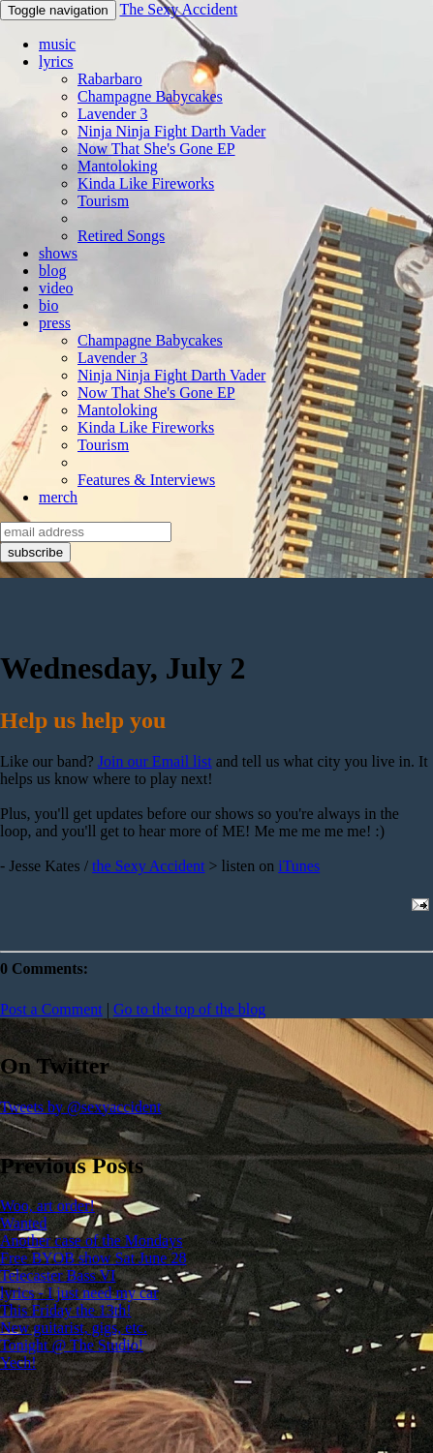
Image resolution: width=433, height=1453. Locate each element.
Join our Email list (155, 761)
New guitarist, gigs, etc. (73, 1327)
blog (52, 270)
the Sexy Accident (148, 866)
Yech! (18, 1362)
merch (58, 497)
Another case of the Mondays (91, 1240)
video (56, 288)
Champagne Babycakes (150, 96)
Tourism (103, 201)
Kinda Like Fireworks (145, 183)
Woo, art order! (47, 1205)
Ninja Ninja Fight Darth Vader (171, 131)
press (55, 323)
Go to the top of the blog (189, 1009)
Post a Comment (51, 1009)
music (57, 44)
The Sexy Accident (178, 9)
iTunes (299, 866)
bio (48, 305)
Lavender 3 (112, 114)
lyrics (56, 61)
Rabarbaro (109, 79)
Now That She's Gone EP (156, 148)
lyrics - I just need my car (79, 1293)
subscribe (35, 552)
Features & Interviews (146, 479)
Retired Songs (121, 235)
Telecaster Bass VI (57, 1275)
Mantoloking (117, 166)
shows (58, 253)
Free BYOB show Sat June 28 (93, 1258)
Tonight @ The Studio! (71, 1345)
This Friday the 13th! (66, 1310)
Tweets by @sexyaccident (80, 1107)
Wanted (23, 1223)
